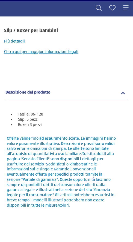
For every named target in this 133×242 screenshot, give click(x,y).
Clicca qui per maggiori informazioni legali (41, 52)
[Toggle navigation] (126, 8)
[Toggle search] (98, 8)
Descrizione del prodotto (28, 93)
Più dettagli (14, 41)
